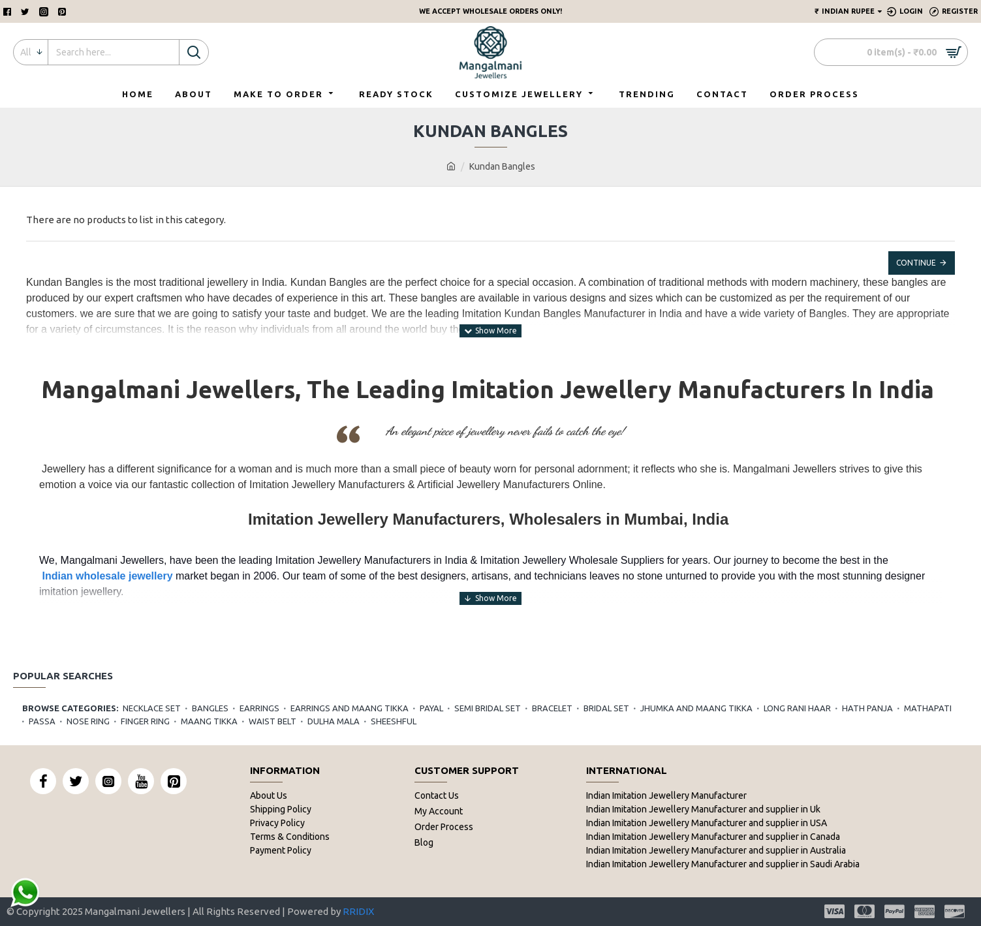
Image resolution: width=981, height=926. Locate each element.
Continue (916, 262)
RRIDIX (358, 911)
